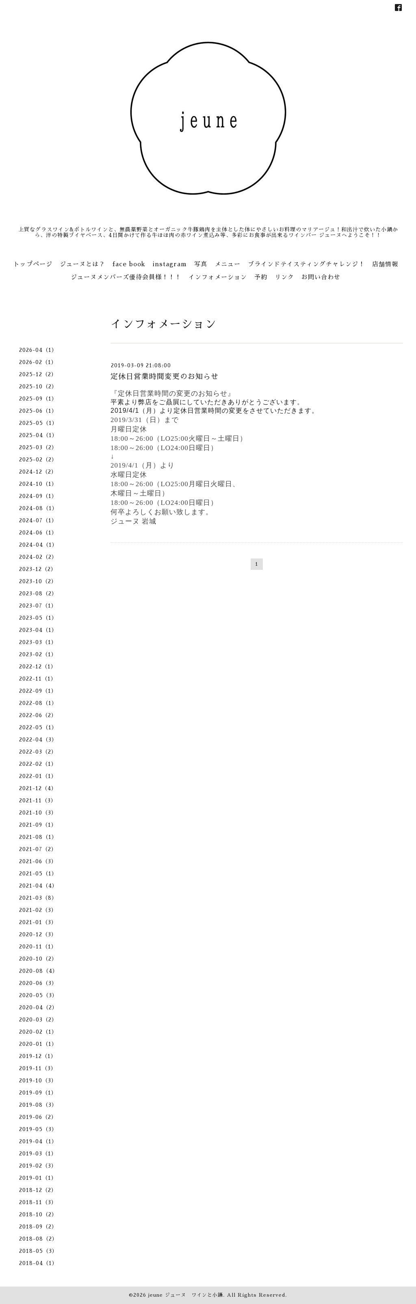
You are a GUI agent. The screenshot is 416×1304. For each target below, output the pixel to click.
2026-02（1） (38, 362)
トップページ (32, 264)
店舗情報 (385, 264)
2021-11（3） (37, 800)
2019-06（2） (38, 1117)
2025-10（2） (38, 386)
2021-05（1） (38, 873)
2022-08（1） (38, 703)
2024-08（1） (38, 508)
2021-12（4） (38, 788)
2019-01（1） (38, 1178)
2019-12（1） (37, 1056)
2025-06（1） (38, 411)
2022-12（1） (37, 666)
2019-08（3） (38, 1105)
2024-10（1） (38, 484)
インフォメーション (217, 277)
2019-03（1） (38, 1153)
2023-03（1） (38, 642)
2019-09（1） (38, 1092)
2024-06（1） (38, 532)
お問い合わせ (320, 277)
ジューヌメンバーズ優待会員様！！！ (126, 277)
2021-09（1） (38, 825)
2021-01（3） (38, 922)
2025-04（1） (38, 435)
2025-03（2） (38, 447)
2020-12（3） (38, 934)
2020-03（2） (38, 1019)
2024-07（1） (38, 520)
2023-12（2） (37, 569)
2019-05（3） (38, 1129)
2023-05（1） (38, 618)
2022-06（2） (38, 715)
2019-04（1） (38, 1141)
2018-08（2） (38, 1238)
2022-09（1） (38, 691)
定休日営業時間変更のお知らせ (164, 376)
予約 (260, 277)
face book (129, 264)
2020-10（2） (38, 958)
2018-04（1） (38, 1263)
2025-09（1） (38, 398)
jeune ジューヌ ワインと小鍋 (185, 1295)
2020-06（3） (38, 983)
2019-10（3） (38, 1080)
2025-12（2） (38, 374)
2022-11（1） (37, 678)
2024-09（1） (38, 496)
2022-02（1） (38, 764)
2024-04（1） (38, 544)
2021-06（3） (38, 861)
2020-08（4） (38, 971)
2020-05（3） (38, 995)
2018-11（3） (38, 1202)
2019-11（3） (37, 1068)
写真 (200, 264)
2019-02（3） (38, 1165)
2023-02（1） (38, 654)
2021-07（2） (38, 849)
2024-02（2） (38, 557)
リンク (284, 277)
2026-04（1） (38, 350)
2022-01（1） (38, 776)
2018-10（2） (38, 1214)
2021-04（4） (38, 885)
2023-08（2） (38, 593)
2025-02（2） (38, 459)
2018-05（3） (38, 1251)
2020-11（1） (38, 946)
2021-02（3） (38, 910)
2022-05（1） (38, 727)
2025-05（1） (38, 423)
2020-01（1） (38, 1044)
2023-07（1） (38, 605)
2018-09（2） (38, 1226)
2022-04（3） (38, 739)
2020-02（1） (38, 1032)
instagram (170, 264)
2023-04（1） (38, 630)
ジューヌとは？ (82, 264)
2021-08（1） (38, 837)
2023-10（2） (38, 581)
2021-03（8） (38, 898)
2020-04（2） (38, 1007)
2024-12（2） (38, 471)
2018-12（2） (38, 1190)
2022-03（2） (38, 751)
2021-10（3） (38, 812)
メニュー (227, 264)
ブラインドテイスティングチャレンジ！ (306, 264)
